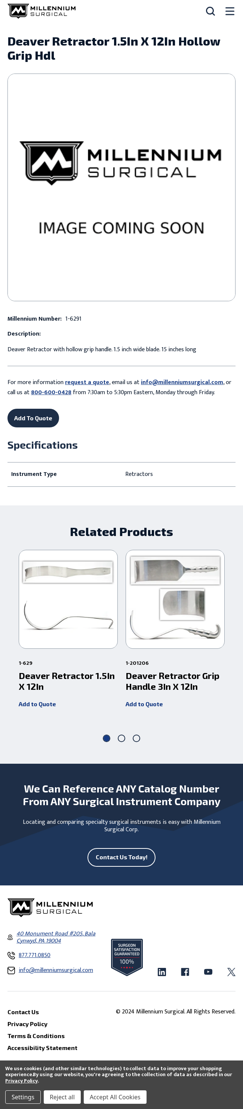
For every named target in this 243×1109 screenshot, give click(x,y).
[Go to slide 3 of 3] (136, 738)
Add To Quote (33, 417)
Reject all (62, 1097)
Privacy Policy (21, 1081)
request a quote (87, 382)
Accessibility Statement (42, 1047)
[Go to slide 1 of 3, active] (106, 738)
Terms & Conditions (36, 1035)
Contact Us (23, 1011)
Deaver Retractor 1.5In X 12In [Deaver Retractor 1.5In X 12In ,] (67, 681)
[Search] (210, 11)
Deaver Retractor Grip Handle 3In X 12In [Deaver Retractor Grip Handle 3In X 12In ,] (172, 681)
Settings (23, 1097)
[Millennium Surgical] (41, 11)
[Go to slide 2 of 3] (121, 738)
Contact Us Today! (122, 856)
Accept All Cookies (115, 1097)
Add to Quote (37, 703)
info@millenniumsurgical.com (182, 382)
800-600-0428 (51, 392)
